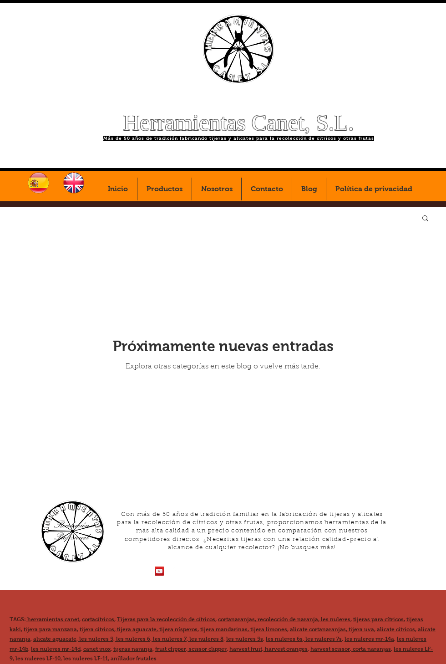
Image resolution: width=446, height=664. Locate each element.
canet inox (97, 649)
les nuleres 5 (95, 639)
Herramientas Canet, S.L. (238, 122)
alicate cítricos (396, 629)
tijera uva (360, 629)
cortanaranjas (236, 619)
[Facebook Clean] (173, 571)
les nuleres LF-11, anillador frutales (109, 658)
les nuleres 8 (205, 639)
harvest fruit (245, 649)
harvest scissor (330, 649)
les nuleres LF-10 (38, 658)
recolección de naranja (287, 619)
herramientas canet (52, 619)
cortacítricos (98, 619)
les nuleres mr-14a (369, 639)
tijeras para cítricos (378, 619)
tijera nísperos (178, 629)
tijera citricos (97, 629)
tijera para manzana (50, 629)
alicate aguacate (54, 639)
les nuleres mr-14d (56, 649)
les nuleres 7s (323, 639)
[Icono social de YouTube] (159, 571)
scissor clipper (207, 649)
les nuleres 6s (284, 639)
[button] (425, 219)
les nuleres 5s (244, 639)
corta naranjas (371, 649)
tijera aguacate (136, 629)
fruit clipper (170, 649)
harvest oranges (286, 649)
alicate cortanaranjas (318, 629)
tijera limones (268, 629)
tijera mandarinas (224, 629)
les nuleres (334, 619)
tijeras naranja (132, 649)
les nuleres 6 (132, 639)
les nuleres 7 (169, 639)
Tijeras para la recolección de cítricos (166, 619)
